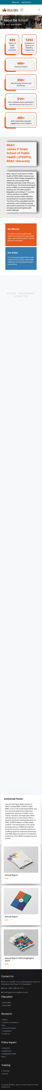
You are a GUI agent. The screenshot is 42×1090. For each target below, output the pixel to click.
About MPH (6, 1003)
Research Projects (8, 1028)
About (8, 24)
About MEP (6, 1005)
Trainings (5, 1071)
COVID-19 (5, 1034)
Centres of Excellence (9, 1022)
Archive (4, 1074)
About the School (16, 24)
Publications (6, 1031)
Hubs (3, 1025)
